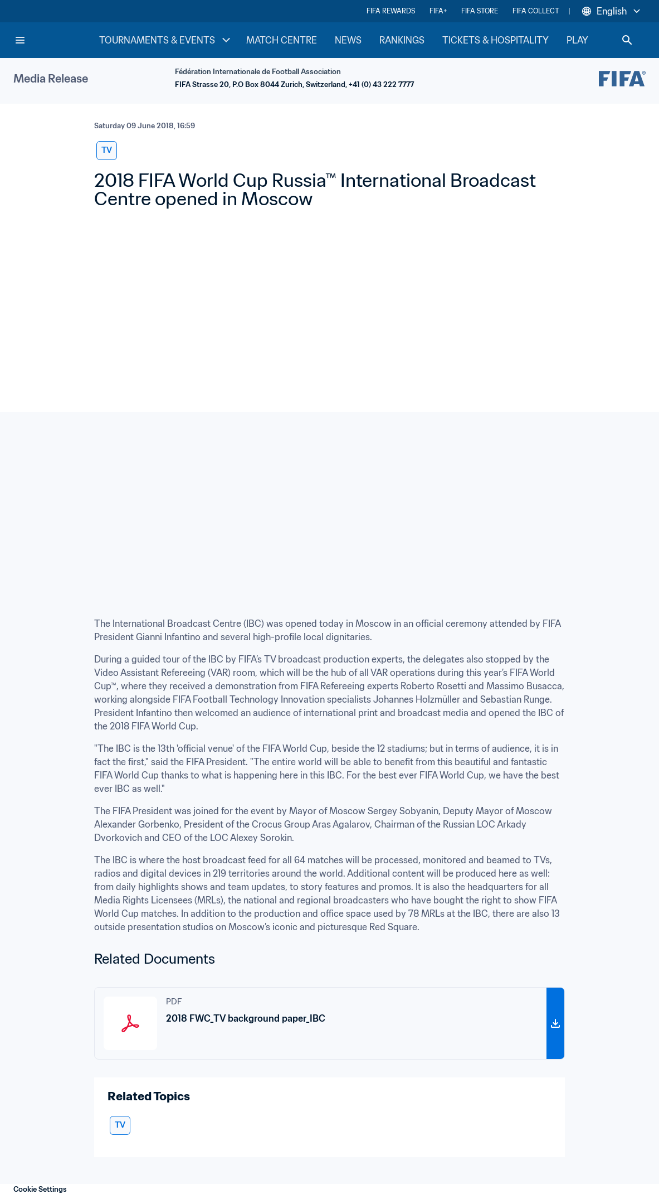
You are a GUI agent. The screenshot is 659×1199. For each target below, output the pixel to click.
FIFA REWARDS (391, 11)
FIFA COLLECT (535, 11)
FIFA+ (438, 11)
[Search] (627, 40)
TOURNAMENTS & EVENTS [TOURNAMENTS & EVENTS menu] (166, 40)
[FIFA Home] (56, 40)
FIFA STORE (479, 11)
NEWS (348, 40)
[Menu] (20, 40)
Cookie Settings (40, 1189)
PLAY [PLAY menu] (586, 40)
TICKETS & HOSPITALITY (495, 40)
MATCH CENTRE (281, 40)
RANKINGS (401, 40)
